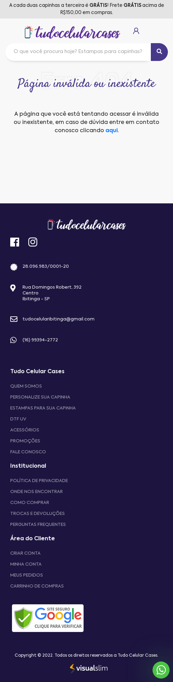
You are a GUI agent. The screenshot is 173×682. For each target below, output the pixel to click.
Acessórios (24, 430)
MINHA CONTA (26, 564)
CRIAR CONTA (25, 553)
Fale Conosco (28, 452)
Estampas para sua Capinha (43, 408)
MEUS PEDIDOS (26, 575)
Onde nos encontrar (36, 492)
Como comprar (29, 503)
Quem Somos (26, 386)
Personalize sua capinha (40, 397)
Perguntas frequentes (38, 524)
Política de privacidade (39, 481)
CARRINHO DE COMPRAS (37, 586)
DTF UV (18, 419)
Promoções (25, 441)
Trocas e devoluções (37, 514)
